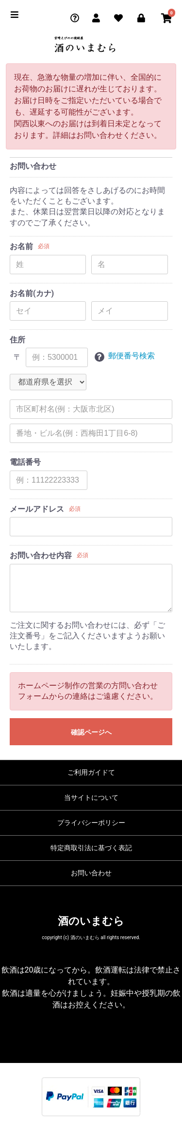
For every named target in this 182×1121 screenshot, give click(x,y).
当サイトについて (91, 797)
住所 (17, 339)
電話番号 (25, 462)
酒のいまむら (91, 921)
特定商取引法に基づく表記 (91, 848)
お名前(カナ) (32, 293)
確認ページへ (91, 732)
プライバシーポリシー (91, 822)
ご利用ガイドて (91, 772)
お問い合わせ (91, 873)
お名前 (21, 246)
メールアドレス (37, 509)
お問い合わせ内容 (41, 555)
